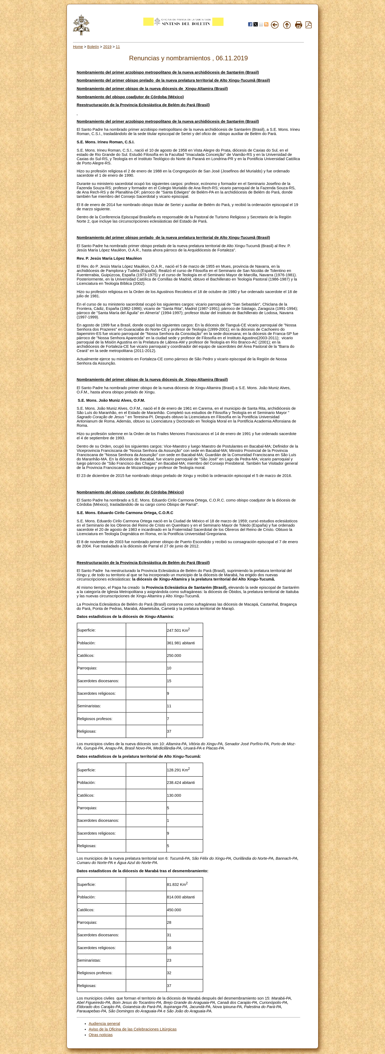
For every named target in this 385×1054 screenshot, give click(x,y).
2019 (107, 47)
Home (78, 47)
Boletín (93, 47)
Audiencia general (104, 1023)
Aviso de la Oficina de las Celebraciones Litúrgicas (133, 1029)
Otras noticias (101, 1035)
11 (118, 47)
